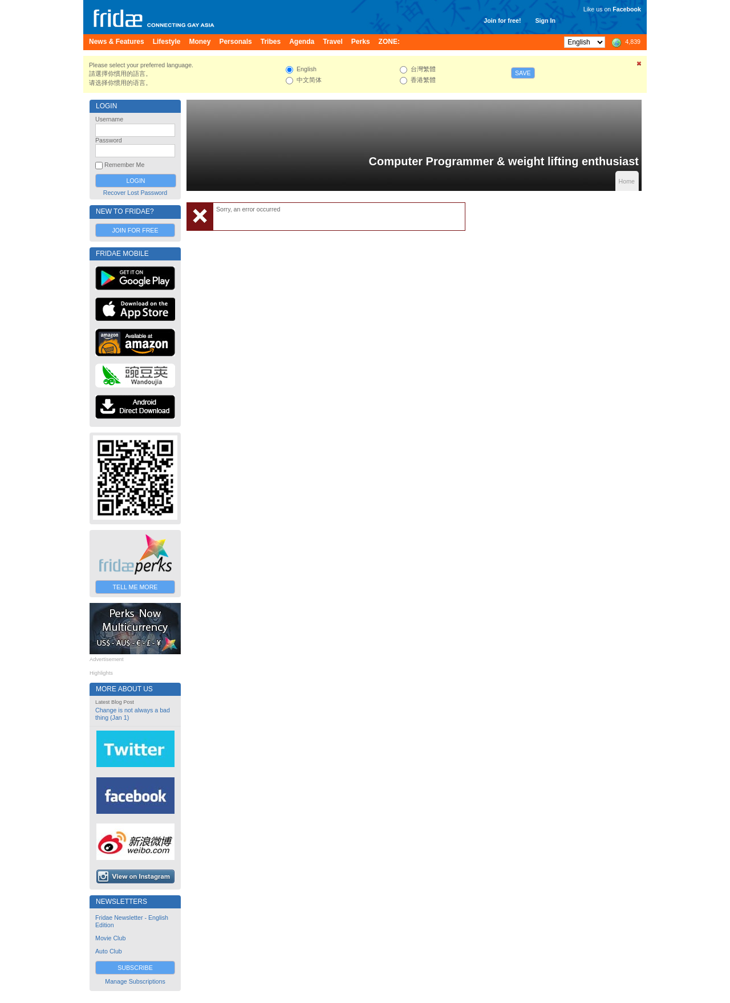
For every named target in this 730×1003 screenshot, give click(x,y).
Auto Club (108, 951)
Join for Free (135, 230)
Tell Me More (135, 587)
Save (523, 73)
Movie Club (110, 938)
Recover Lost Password (135, 192)
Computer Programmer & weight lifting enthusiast (504, 161)
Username (109, 119)
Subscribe (135, 967)
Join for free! (502, 20)
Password (108, 140)
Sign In (545, 20)
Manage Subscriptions (135, 981)
